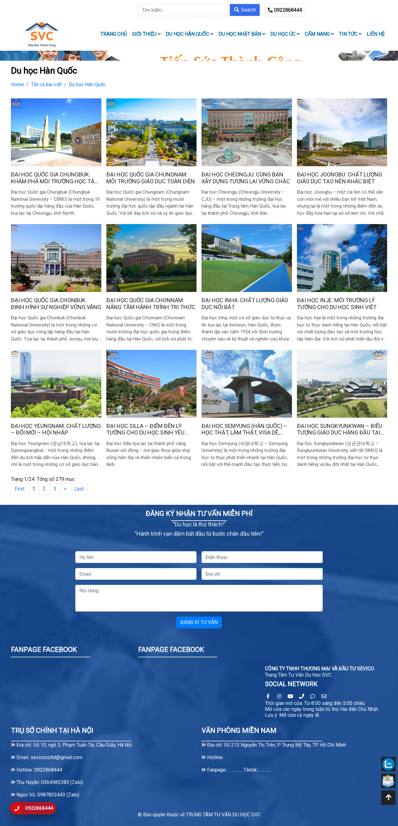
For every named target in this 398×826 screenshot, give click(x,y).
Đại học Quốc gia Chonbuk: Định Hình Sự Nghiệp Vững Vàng (56, 303)
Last (79, 489)
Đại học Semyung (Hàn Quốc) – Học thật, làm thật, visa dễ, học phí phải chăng (244, 429)
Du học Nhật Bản (241, 34)
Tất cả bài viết (46, 84)
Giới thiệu (146, 34)
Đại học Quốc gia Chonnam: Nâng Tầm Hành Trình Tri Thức (150, 303)
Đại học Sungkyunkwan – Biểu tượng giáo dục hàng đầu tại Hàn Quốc (339, 429)
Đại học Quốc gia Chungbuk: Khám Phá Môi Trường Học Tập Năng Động (54, 178)
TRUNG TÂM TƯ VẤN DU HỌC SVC (223, 815)
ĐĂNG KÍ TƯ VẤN (199, 622)
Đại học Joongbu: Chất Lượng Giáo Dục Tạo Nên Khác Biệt (339, 178)
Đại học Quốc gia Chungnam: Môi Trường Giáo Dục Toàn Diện (150, 178)
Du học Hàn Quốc (189, 34)
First (20, 489)
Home (17, 84)
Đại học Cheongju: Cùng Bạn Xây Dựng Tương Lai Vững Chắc (245, 178)
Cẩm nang (319, 34)
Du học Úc (285, 34)
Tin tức (350, 34)
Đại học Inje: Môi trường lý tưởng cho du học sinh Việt (337, 303)
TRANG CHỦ (113, 34)
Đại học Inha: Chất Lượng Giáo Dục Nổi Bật (244, 303)
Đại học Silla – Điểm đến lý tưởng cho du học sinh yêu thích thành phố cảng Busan (148, 429)
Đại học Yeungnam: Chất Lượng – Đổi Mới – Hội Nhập (56, 429)
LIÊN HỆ (376, 34)
